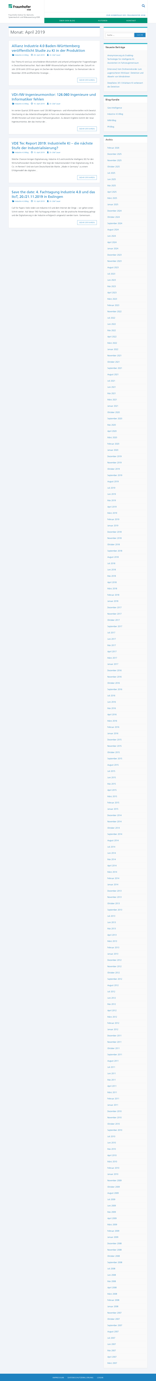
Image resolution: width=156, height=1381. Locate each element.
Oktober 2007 (113, 1319)
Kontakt (131, 21)
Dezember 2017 (114, 607)
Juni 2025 (111, 179)
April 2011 (112, 1086)
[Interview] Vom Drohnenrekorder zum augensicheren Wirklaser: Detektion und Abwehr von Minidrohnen (125, 73)
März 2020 (112, 437)
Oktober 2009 (113, 1187)
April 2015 (112, 790)
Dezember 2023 (114, 255)
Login (100, 1377)
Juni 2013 (111, 922)
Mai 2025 (111, 185)
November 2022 (114, 311)
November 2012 (114, 966)
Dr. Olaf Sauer (55, 55)
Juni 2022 (111, 324)
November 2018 (114, 538)
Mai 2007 (111, 1350)
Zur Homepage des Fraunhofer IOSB (125, 15)
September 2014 (114, 834)
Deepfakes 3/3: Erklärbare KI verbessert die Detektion (125, 85)
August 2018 (113, 557)
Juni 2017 (111, 639)
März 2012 (112, 1017)
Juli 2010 (111, 1136)
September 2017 (114, 626)
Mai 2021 (111, 393)
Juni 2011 (111, 1073)
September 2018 (114, 551)
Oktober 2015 (113, 752)
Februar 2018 (113, 595)
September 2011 (114, 1054)
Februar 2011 (113, 1098)
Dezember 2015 (114, 739)
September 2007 (114, 1325)
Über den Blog (67, 21)
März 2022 (112, 343)
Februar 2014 (113, 878)
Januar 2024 (112, 248)
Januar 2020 (112, 450)
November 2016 (114, 677)
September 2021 (114, 368)
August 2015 (113, 765)
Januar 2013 (112, 954)
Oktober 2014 (113, 828)
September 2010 (114, 1130)
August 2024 (113, 229)
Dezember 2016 (114, 670)
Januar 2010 (112, 1174)
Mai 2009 (111, 1212)
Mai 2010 (111, 1149)
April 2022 (112, 336)
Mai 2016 (111, 708)
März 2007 (112, 1363)
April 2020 (112, 431)
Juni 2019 (111, 494)
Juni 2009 (111, 1205)
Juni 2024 (111, 236)
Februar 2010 (113, 1168)
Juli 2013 (111, 916)
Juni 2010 (111, 1142)
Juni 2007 (111, 1344)
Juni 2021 (111, 387)
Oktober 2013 (113, 903)
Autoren (102, 21)
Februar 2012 (113, 1023)
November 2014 (114, 821)
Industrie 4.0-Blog (22, 55)
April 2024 (112, 242)
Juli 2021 (111, 381)
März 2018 (112, 588)
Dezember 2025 (114, 154)
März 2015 (112, 796)
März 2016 (112, 721)
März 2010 (112, 1161)
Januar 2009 (112, 1237)
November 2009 (114, 1180)
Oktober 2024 (113, 217)
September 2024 (114, 223)
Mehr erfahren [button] (87, 80)
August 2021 (113, 374)
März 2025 (112, 198)
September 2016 (114, 689)
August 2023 (113, 267)
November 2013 (114, 897)
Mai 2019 (111, 500)
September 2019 (114, 475)
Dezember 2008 (114, 1243)
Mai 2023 (111, 286)
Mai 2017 (111, 645)
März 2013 (112, 941)
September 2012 (114, 979)
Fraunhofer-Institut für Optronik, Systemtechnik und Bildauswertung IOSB (24, 16)
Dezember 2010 (114, 1111)
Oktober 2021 (113, 362)
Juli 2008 (111, 1268)
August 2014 (113, 840)
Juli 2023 (111, 274)
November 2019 (114, 462)
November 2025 (114, 160)
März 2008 (112, 1294)
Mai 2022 (111, 330)
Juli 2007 (111, 1338)
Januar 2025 (112, 204)
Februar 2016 (113, 727)
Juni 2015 (111, 777)
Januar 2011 (112, 1105)
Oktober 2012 (113, 972)
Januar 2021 (112, 406)
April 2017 (112, 651)
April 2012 (112, 1010)
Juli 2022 (111, 318)
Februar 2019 (113, 519)
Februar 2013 (113, 947)
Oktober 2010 (113, 1124)
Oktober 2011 (113, 1048)
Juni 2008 (111, 1275)
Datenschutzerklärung (80, 1377)
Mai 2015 (111, 784)
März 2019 (112, 513)
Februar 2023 (113, 305)
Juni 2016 (111, 702)
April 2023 (112, 292)
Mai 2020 (111, 425)
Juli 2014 (111, 847)
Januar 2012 (112, 1029)
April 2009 (112, 1218)
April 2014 (112, 865)
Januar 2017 (112, 664)
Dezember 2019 (114, 456)
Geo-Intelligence (114, 108)
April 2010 (112, 1155)
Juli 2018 (111, 563)
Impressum (58, 1377)
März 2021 (112, 399)
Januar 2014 (112, 884)
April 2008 (112, 1287)
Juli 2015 (111, 771)
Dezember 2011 (114, 1035)
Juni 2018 (111, 569)
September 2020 (114, 418)
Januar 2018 (112, 601)
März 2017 (112, 658)
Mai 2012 (111, 1004)
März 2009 (112, 1224)
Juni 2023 (111, 280)
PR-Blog (110, 126)
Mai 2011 (111, 1080)
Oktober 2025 (113, 166)
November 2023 (114, 261)
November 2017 (114, 614)
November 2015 (114, 746)
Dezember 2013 (114, 891)
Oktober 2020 (113, 412)
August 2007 (113, 1331)
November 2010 (114, 1117)
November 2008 (114, 1250)
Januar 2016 (112, 733)
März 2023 (112, 299)
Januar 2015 (112, 809)
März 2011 (112, 1092)
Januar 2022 (112, 349)
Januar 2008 (112, 1306)
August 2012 (113, 985)
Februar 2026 (113, 148)
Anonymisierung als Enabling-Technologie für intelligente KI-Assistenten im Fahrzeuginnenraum (123, 59)
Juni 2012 (111, 998)
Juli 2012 (111, 991)
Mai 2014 (111, 859)
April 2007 (112, 1357)
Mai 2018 (111, 576)
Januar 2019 (112, 525)
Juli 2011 (111, 1067)
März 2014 (112, 872)
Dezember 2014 (114, 815)
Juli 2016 (111, 695)
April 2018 (112, 582)
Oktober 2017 (113, 620)
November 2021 (114, 355)
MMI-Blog (111, 120)
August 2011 (113, 1061)
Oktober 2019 (113, 469)
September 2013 (114, 910)
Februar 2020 (113, 444)
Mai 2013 (111, 928)
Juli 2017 (111, 632)
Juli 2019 (111, 488)
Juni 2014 (111, 853)
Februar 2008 (113, 1300)
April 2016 (112, 714)
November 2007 (114, 1313)
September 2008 (114, 1262)
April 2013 (112, 935)
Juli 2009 (111, 1199)
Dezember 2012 (114, 960)
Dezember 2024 (114, 211)
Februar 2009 (113, 1231)
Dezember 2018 (114, 532)
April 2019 (112, 507)
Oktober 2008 (113, 1256)
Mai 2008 (111, 1281)
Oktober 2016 (113, 683)
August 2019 (113, 481)
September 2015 (114, 758)
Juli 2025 (111, 173)
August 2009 (113, 1193)
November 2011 (114, 1042)
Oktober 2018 (113, 544)
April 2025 (112, 192)
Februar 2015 (113, 802)
